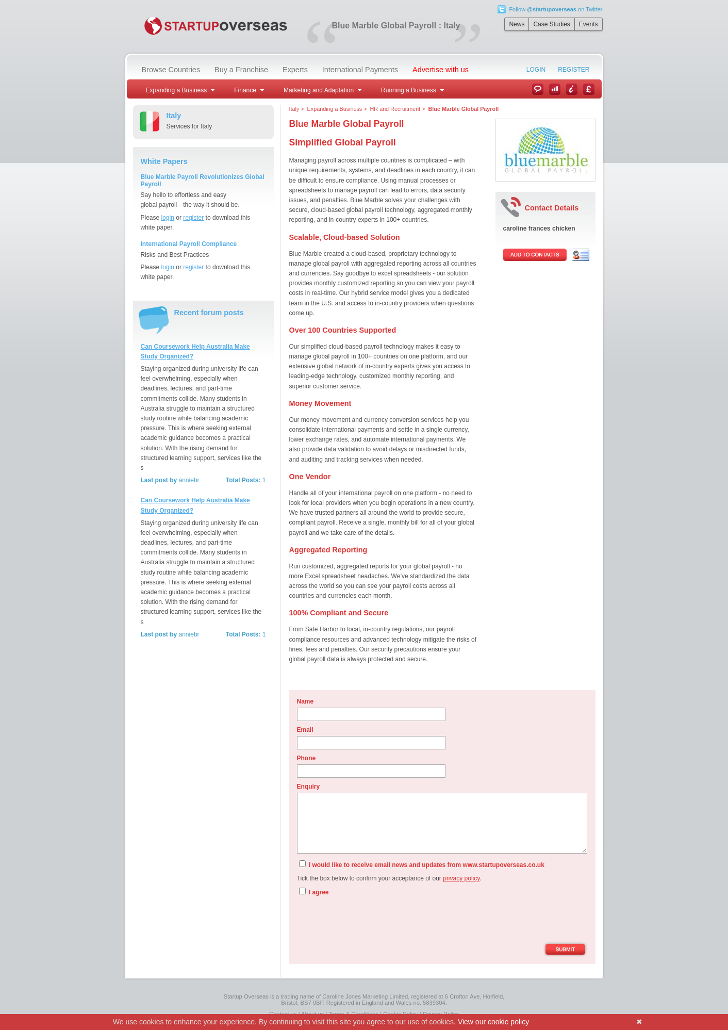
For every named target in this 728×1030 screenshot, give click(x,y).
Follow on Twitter (555, 9)
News (516, 24)
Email (305, 729)
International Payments (360, 70)
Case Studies (551, 24)
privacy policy (461, 878)
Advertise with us (440, 70)
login (167, 217)
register (193, 217)
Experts (295, 70)
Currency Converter (588, 89)
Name (305, 701)
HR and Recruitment (395, 109)
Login (535, 69)
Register (573, 69)
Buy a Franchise (241, 70)
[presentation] (375, 921)
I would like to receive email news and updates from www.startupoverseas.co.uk (421, 864)
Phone (306, 758)
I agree (314, 892)
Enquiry (308, 786)
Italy (294, 109)
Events (588, 24)
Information (571, 89)
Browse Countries (171, 70)
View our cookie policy (493, 1022)
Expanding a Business (334, 109)
